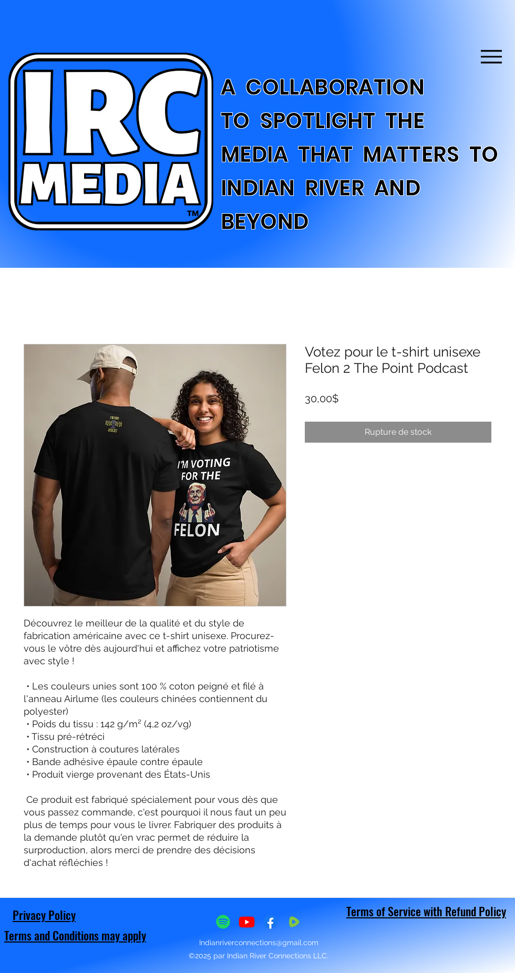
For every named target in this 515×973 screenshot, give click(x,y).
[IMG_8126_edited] (294, 922)
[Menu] (491, 56)
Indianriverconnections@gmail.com (258, 942)
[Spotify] (223, 922)
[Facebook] (270, 922)
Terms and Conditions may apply (75, 935)
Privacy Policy (44, 914)
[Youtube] (247, 922)
